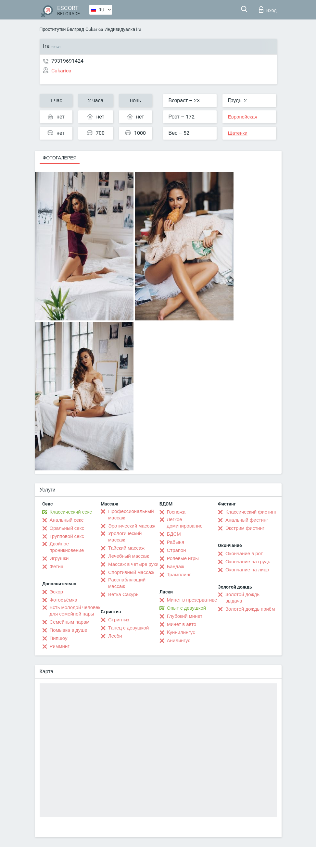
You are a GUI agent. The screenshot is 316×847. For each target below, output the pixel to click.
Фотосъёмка (63, 600)
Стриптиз (118, 620)
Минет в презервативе (192, 600)
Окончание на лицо (247, 570)
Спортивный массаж (131, 572)
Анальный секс (67, 520)
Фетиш (57, 566)
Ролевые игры (183, 558)
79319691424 (67, 61)
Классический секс (71, 512)
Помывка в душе (68, 630)
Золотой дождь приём (250, 609)
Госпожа (176, 512)
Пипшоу (59, 638)
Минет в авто (181, 624)
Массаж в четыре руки (133, 564)
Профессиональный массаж (131, 514)
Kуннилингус (181, 632)
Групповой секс (67, 536)
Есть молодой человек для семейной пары (75, 610)
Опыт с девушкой (186, 608)
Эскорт (57, 592)
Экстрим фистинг (244, 528)
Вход (268, 9)
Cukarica (94, 29)
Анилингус (178, 640)
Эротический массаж (131, 526)
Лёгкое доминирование (185, 523)
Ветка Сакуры (123, 594)
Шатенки (237, 133)
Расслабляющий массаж (126, 583)
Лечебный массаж (128, 556)
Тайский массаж (126, 548)
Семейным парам (70, 622)
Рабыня (175, 542)
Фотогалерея (60, 157)
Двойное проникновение (67, 547)
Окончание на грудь (247, 562)
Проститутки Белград (62, 29)
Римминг (60, 646)
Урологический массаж (125, 536)
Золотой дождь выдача (242, 598)
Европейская (242, 117)
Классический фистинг (250, 512)
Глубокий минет (185, 616)
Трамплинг (179, 575)
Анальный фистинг (246, 520)
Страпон (176, 550)
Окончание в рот (244, 553)
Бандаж (175, 566)
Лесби (115, 636)
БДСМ (174, 534)
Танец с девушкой (128, 628)
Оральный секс (67, 528)
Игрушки (59, 558)
